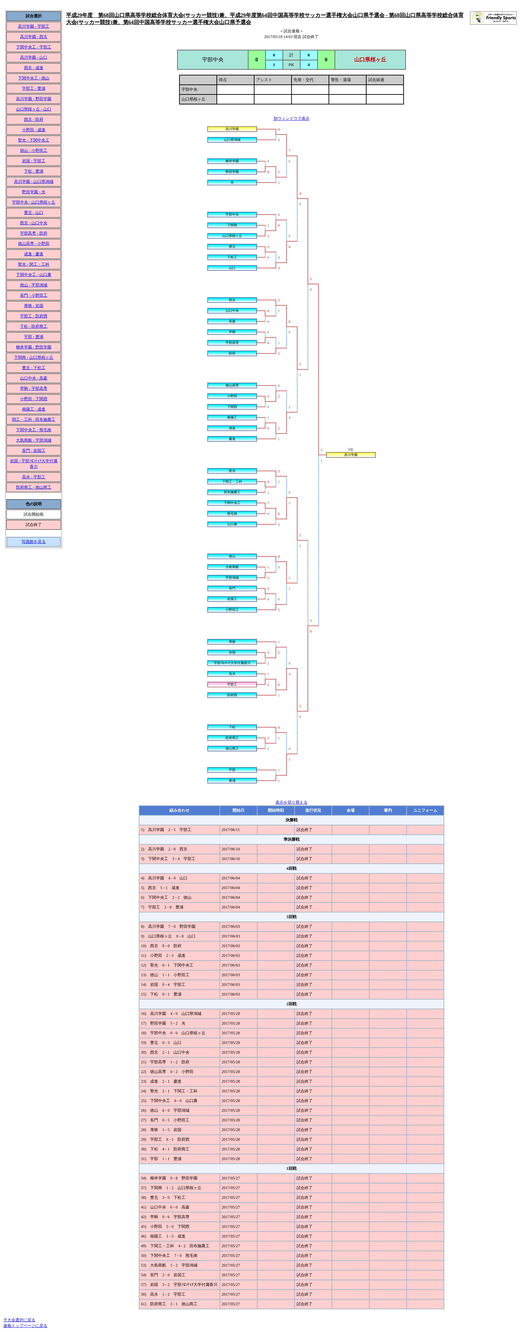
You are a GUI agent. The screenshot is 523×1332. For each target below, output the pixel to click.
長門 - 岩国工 (33, 450)
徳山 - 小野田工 (33, 150)
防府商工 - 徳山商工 (33, 487)
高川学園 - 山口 (33, 57)
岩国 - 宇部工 (33, 161)
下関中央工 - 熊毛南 (33, 430)
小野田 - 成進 (33, 129)
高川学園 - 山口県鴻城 (33, 181)
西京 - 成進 (33, 67)
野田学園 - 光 (33, 192)
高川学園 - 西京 (33, 36)
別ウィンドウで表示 (292, 118)
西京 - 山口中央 (33, 223)
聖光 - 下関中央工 (33, 140)
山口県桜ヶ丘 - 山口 (33, 109)
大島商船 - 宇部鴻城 (33, 440)
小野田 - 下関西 (33, 398)
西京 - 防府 (33, 119)
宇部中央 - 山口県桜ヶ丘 (33, 202)
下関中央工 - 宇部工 (33, 47)
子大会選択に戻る (19, 1320)
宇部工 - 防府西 (33, 316)
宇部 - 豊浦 (33, 336)
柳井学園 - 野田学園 (33, 347)
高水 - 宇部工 (33, 477)
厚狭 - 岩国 (33, 305)
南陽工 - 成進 (33, 409)
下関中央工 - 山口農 (33, 274)
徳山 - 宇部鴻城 (33, 285)
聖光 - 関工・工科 (33, 264)
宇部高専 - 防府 (33, 233)
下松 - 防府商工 (33, 326)
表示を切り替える (292, 802)
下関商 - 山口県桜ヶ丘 (33, 357)
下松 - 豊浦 (33, 171)
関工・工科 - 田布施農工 (33, 419)
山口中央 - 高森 (33, 378)
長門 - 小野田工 (33, 295)
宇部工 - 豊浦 (33, 88)
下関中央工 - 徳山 (33, 78)
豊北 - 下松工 (33, 367)
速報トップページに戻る (25, 1325)
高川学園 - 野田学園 (33, 98)
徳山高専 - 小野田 (33, 243)
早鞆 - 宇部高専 (33, 388)
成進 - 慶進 (33, 254)
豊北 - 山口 (33, 212)
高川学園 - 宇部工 (33, 26)
